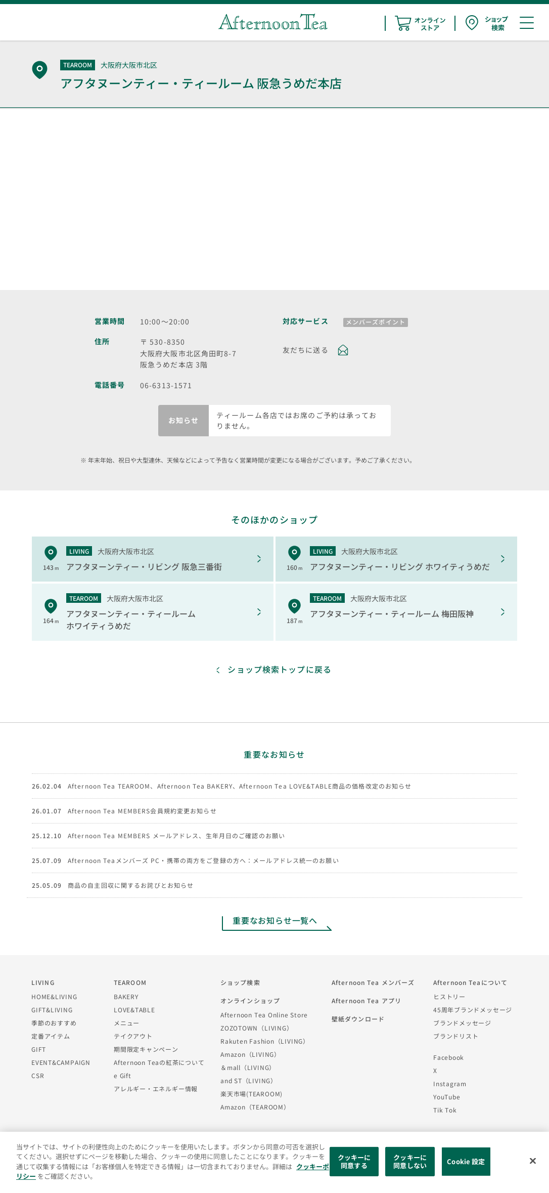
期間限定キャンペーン (146, 1049)
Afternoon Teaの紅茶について (159, 1062)
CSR (37, 1075)
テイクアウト (133, 1036)
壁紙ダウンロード (358, 1018)
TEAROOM (130, 982)
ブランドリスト (455, 1036)
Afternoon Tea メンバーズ (373, 982)
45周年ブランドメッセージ (472, 1009)
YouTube (446, 1096)
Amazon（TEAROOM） (255, 1106)
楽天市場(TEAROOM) (251, 1093)
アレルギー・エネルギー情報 (156, 1088)
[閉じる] (533, 1161)
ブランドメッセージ (462, 1022)
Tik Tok (444, 1109)
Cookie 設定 (466, 1161)
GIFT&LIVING (52, 1009)
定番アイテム (50, 1036)
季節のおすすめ (53, 1022)
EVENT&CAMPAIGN (60, 1062)
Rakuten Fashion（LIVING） (264, 1041)
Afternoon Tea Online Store (264, 1014)
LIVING (43, 982)
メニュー (127, 1022)
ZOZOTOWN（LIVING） (256, 1027)
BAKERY (126, 996)
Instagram (450, 1083)
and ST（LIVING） (248, 1080)
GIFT (38, 1049)
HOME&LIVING (54, 996)
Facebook (448, 1057)
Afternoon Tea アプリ (366, 1000)
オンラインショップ (250, 1000)
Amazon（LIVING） (250, 1054)
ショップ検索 (240, 982)
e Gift (122, 1075)
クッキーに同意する (354, 1161)
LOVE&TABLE (134, 1009)
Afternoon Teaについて (470, 982)
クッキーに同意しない (410, 1161)
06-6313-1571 (166, 385)
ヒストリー (449, 996)
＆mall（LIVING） (248, 1067)
